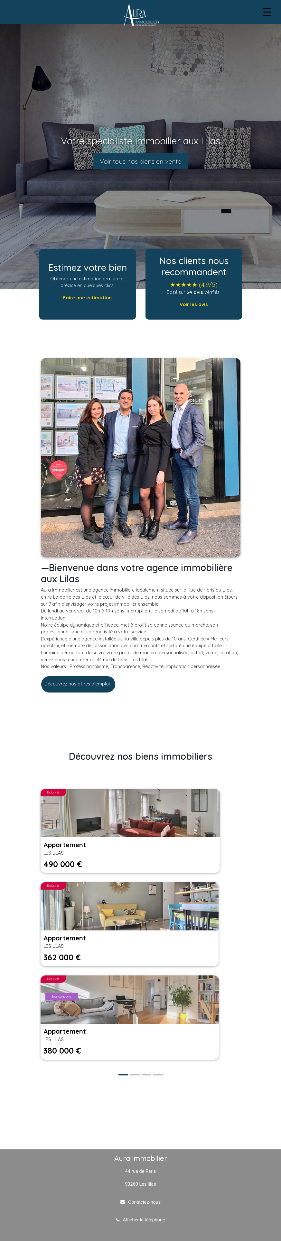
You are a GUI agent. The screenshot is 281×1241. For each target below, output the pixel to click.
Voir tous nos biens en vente (140, 161)
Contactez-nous (144, 1202)
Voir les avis (194, 304)
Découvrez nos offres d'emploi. (78, 684)
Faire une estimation (87, 298)
